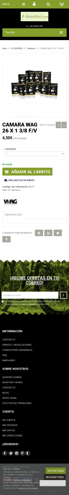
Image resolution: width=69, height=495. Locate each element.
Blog (5, 392)
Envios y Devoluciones (17, 344)
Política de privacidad (16, 403)
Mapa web (8, 360)
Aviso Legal (9, 397)
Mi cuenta (8, 419)
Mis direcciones (12, 435)
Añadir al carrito (27, 171)
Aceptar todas (56, 471)
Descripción (13, 214)
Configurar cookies (53, 483)
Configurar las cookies (28, 487)
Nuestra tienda (12, 382)
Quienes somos (12, 377)
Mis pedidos (10, 425)
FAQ (4, 355)
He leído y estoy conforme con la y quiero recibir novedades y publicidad (31, 303)
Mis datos (8, 430)
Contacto (8, 339)
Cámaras (51, 124)
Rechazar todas (55, 477)
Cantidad (10, 148)
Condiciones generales (17, 349)
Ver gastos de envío (19, 180)
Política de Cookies (22, 479)
